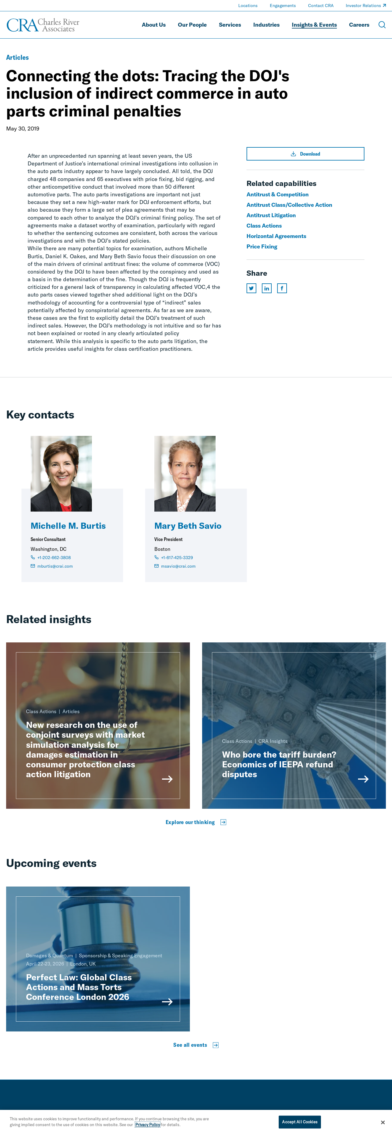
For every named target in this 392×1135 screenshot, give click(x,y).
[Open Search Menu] (382, 24)
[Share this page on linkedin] (267, 288)
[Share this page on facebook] (282, 288)
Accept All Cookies (299, 1123)
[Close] (383, 1123)
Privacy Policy (147, 1126)
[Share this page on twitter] (251, 288)
